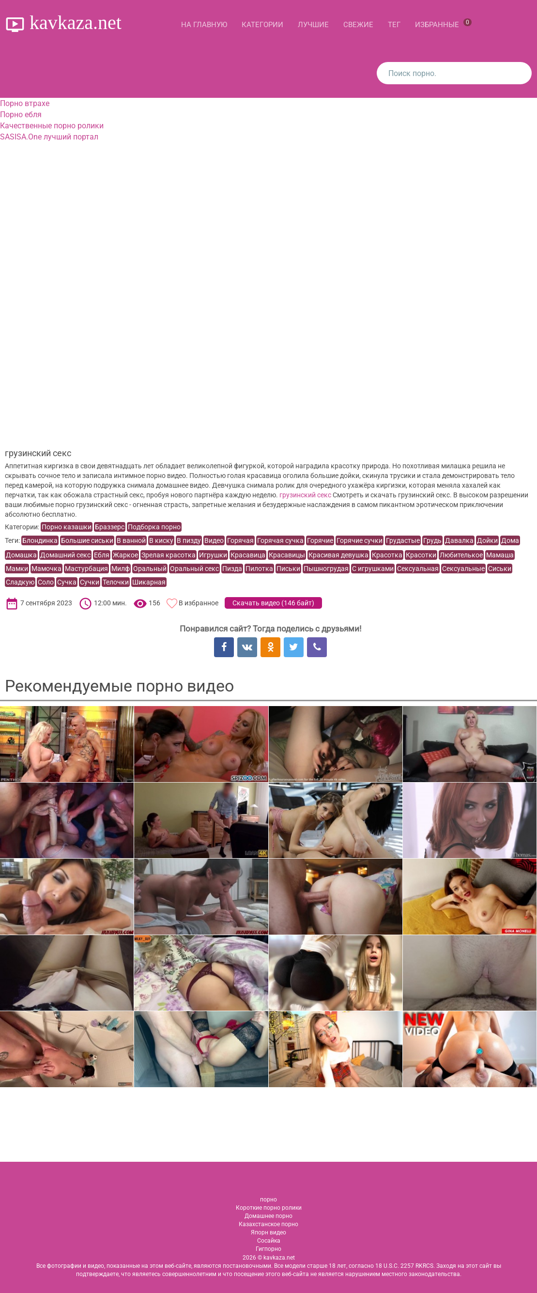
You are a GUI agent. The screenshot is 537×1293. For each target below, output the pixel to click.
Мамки (17, 568)
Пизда (232, 568)
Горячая (240, 540)
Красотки (421, 555)
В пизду (189, 540)
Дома (510, 540)
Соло (46, 582)
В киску (161, 540)
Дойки (487, 540)
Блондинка (40, 540)
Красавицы (287, 555)
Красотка (387, 555)
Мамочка (46, 568)
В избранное (198, 603)
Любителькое (461, 555)
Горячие (320, 540)
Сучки (89, 582)
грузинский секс (305, 495)
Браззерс (109, 527)
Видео (214, 540)
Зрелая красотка (168, 555)
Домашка (21, 555)
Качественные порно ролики (52, 125)
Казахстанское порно (268, 1224)
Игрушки (213, 555)
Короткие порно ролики (269, 1207)
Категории (262, 24)
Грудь (432, 540)
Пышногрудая (326, 568)
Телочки (116, 582)
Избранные (443, 23)
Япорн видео (268, 1232)
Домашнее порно (268, 1216)
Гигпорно (268, 1249)
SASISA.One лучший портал (49, 136)
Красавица (247, 555)
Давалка (459, 540)
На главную (204, 24)
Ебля (101, 555)
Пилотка (259, 568)
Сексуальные (463, 568)
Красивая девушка (338, 555)
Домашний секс (65, 555)
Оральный (150, 568)
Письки (288, 568)
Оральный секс (194, 568)
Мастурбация (86, 568)
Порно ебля (21, 114)
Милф (120, 568)
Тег (394, 24)
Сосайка (268, 1240)
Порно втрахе (24, 103)
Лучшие (313, 24)
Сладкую (20, 582)
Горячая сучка (280, 540)
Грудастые (403, 540)
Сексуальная (418, 568)
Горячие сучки (360, 540)
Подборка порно (154, 527)
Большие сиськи (87, 540)
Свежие (358, 24)
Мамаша (500, 555)
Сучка (67, 582)
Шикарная (149, 582)
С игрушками (373, 568)
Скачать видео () (273, 603)
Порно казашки (67, 527)
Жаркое (125, 555)
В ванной (131, 540)
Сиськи (499, 568)
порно (268, 1199)
